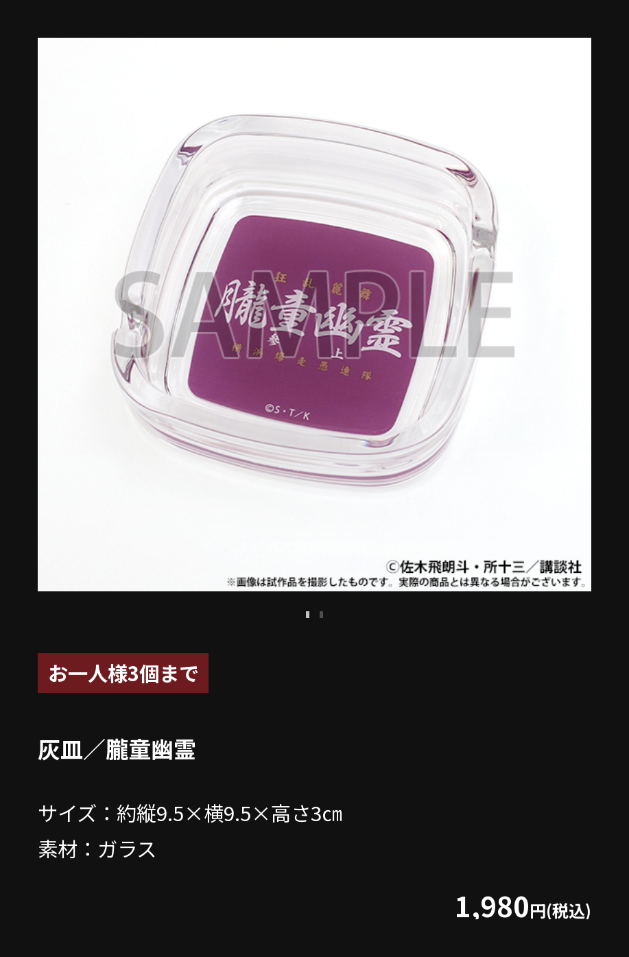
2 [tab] (322, 615)
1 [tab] (308, 615)
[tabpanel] (314, 314)
